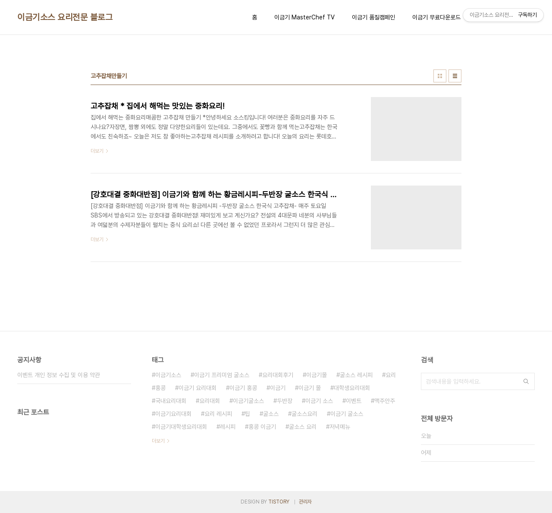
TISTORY (278, 502)
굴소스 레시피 (356, 374)
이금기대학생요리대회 (181, 426)
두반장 (284, 400)
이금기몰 (316, 374)
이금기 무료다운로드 (436, 17)
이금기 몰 (309, 387)
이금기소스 (168, 374)
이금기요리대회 (173, 413)
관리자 (305, 502)
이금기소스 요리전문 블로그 (65, 17)
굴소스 (271, 413)
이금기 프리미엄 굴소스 (221, 374)
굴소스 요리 (303, 426)
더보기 (158, 441)
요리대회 (209, 400)
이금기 (277, 387)
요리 (391, 374)
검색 (526, 381)
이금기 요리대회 (197, 387)
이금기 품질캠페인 (373, 17)
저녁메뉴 (339, 426)
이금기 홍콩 (243, 387)
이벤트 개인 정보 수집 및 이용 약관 (58, 374)
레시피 (227, 426)
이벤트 (353, 400)
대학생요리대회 (352, 387)
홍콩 (160, 387)
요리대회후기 (277, 374)
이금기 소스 (319, 400)
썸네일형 (439, 75)
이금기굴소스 (248, 400)
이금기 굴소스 (346, 413)
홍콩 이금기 (262, 426)
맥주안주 (384, 400)
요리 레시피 (218, 413)
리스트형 (454, 75)
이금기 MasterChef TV (304, 17)
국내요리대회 (170, 400)
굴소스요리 (304, 413)
